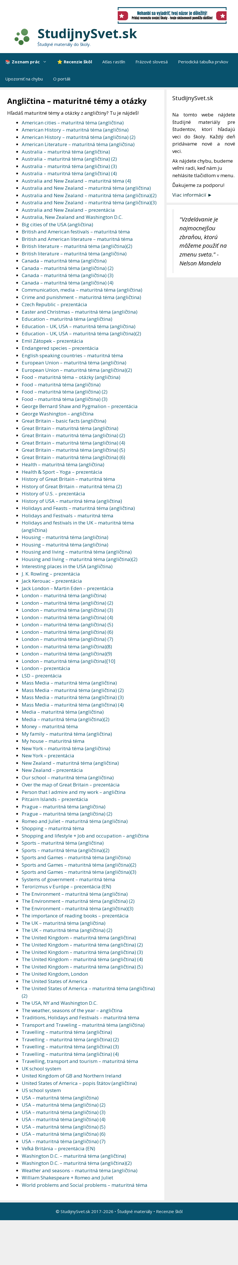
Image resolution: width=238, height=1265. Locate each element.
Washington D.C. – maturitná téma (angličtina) (74, 1156)
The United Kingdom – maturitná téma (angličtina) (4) (82, 959)
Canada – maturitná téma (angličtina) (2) (67, 268)
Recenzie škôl (169, 1211)
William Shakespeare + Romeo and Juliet (67, 1177)
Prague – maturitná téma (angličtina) (63, 806)
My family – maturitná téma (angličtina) (67, 734)
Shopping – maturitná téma (53, 828)
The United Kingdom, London (55, 974)
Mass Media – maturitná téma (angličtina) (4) (73, 704)
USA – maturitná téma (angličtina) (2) (63, 1104)
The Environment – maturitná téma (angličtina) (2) (78, 901)
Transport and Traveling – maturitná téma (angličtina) (83, 1025)
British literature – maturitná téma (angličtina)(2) (77, 246)
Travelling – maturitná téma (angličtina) (67, 1032)
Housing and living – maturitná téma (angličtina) (77, 551)
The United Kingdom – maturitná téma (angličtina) (79, 937)
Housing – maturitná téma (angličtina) (65, 537)
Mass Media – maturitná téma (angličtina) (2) (73, 690)
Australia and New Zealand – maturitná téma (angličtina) (86, 188)
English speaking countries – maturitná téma (72, 355)
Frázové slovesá (151, 61)
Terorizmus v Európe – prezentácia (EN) (66, 886)
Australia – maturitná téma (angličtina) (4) (69, 173)
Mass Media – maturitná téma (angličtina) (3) (73, 697)
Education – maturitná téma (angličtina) (67, 319)
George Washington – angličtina (58, 413)
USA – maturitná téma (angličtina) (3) (63, 1112)
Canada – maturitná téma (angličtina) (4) (67, 282)
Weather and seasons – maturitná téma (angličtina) (79, 1170)
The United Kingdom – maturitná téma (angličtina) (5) (82, 966)
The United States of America (54, 981)
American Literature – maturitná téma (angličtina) (78, 144)
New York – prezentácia (48, 755)
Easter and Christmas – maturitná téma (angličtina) (79, 311)
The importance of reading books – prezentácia (75, 915)
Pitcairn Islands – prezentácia (55, 799)
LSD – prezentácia (42, 675)
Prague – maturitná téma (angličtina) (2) (67, 813)
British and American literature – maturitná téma (77, 239)
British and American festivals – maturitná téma (76, 231)
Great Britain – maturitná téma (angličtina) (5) (73, 450)
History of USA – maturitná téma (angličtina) (72, 501)
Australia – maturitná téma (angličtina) (66, 151)
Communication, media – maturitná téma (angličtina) (82, 290)
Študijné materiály (134, 1211)
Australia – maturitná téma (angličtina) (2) (69, 159)
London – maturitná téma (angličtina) (64, 595)
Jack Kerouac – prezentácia (52, 581)
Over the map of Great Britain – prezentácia (71, 784)
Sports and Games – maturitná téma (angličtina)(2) (79, 865)
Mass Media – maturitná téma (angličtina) (69, 682)
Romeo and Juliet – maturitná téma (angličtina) (75, 821)
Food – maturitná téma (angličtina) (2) (64, 391)
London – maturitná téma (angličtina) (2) (67, 603)
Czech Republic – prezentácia (54, 304)
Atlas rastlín (113, 61)
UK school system (41, 1068)
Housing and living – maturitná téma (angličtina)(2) (79, 559)
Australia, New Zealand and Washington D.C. (72, 217)
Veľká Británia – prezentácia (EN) (58, 1148)
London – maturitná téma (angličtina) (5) (67, 624)
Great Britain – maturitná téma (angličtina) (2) (73, 435)
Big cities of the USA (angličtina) (57, 224)
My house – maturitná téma (53, 741)
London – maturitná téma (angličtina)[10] (68, 661)
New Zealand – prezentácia (52, 770)
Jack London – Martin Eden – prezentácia (67, 588)
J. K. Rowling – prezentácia (51, 573)
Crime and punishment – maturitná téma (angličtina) (81, 297)
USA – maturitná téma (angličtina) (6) (63, 1134)
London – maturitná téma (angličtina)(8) (67, 646)
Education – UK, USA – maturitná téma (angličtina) (78, 326)
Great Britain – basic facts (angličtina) (64, 420)
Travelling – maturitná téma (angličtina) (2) (70, 1039)
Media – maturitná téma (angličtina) (63, 712)
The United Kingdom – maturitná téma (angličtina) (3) (82, 952)
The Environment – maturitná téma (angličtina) (75, 894)
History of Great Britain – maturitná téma (68, 479)
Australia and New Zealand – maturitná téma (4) (76, 180)
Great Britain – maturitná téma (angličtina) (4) (73, 442)
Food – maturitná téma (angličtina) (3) (64, 399)
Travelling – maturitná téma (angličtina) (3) (70, 1046)
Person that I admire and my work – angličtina (74, 792)
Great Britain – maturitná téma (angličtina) (70, 428)
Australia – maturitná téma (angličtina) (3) (69, 166)
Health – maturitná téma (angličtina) (63, 464)
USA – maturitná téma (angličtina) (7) (63, 1141)
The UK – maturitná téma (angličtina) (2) (67, 930)
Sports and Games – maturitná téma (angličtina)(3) (79, 872)
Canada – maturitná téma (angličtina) (64, 260)
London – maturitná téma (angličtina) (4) (67, 617)
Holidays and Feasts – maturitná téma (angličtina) (78, 508)
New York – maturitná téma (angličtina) (66, 748)
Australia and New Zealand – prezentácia (68, 210)
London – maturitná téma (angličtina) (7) (67, 639)
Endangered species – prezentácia (60, 348)
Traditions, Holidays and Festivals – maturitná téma (80, 1017)
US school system (41, 1090)
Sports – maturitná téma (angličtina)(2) (65, 850)
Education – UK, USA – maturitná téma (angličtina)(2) (81, 333)
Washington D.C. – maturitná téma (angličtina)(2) (77, 1163)
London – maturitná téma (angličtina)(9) (67, 653)
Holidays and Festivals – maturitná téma (67, 515)
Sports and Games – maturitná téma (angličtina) (76, 857)
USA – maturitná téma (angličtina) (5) (63, 1126)
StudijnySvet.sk (87, 33)
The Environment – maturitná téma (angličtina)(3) (77, 908)
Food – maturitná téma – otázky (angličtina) (71, 377)
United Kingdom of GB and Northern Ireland (71, 1075)
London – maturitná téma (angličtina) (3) (67, 610)
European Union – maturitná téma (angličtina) (74, 362)
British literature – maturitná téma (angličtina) (74, 253)
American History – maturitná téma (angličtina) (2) (78, 137)
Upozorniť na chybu (24, 79)
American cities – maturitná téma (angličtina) (73, 122)
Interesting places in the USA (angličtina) (67, 566)
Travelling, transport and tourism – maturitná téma (80, 1061)
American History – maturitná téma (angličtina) (75, 129)
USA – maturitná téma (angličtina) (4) (63, 1119)
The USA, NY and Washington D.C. (59, 1003)
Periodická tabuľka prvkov (203, 61)
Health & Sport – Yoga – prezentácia (62, 472)
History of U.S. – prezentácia (53, 493)
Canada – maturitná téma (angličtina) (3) (67, 275)
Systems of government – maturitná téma (68, 879)
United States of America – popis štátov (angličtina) (79, 1083)
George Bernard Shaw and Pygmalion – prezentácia (80, 406)
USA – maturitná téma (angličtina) (60, 1097)
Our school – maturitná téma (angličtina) (68, 777)
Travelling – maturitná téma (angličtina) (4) (70, 1054)
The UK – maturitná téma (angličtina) (63, 923)
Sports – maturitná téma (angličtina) (63, 843)
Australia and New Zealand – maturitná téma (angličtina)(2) (89, 195)
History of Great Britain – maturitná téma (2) (72, 486)
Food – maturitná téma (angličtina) (61, 384)
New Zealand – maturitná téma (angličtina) (70, 763)
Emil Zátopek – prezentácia (52, 341)
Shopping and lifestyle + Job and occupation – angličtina (85, 835)
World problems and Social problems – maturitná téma (84, 1185)
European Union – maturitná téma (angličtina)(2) (77, 370)
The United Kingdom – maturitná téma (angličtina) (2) (82, 944)
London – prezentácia (46, 668)
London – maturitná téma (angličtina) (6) (67, 632)
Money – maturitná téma (50, 726)
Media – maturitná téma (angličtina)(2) (65, 719)
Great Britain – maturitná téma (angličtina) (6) (73, 457)
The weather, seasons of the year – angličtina (72, 1010)
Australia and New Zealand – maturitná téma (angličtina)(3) (89, 202)
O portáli (61, 79)
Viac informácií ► (192, 194)
